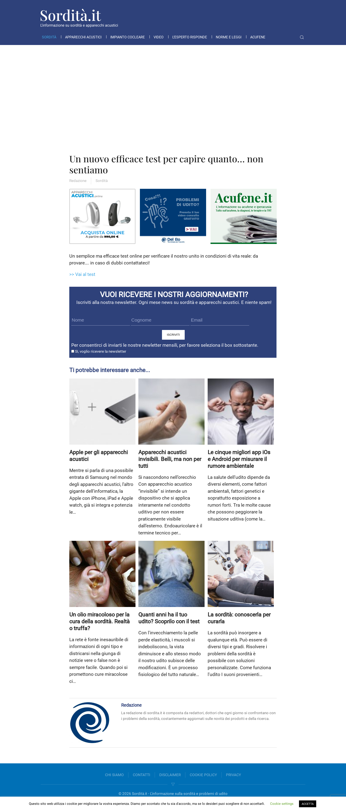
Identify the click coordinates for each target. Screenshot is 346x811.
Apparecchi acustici (83, 37)
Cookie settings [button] (281, 804)
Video (159, 37)
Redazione (77, 180)
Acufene (257, 37)
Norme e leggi (228, 37)
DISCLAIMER (170, 775)
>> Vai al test (82, 274)
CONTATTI (141, 775)
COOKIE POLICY (203, 775)
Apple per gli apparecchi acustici (98, 455)
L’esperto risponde (189, 37)
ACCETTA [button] (308, 803)
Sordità (49, 37)
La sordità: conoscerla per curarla (239, 618)
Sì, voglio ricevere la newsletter (98, 351)
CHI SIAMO (114, 775)
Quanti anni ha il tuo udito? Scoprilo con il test (168, 618)
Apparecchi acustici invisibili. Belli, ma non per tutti (169, 459)
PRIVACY (233, 775)
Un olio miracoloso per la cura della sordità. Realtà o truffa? (99, 621)
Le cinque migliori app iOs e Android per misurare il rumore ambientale (239, 459)
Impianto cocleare (127, 37)
